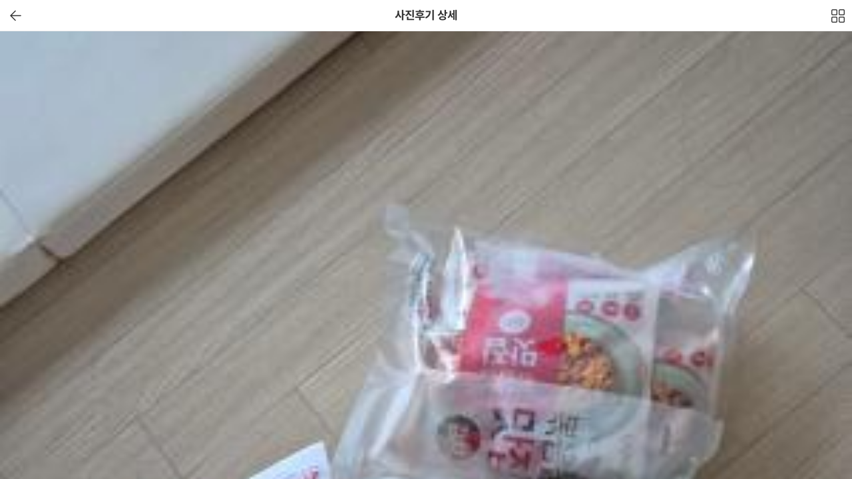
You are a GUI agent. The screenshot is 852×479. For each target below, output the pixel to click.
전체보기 (839, 19)
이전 (15, 15)
